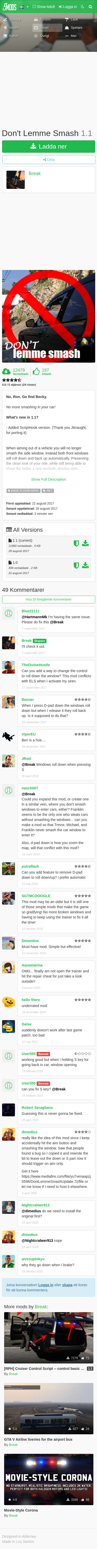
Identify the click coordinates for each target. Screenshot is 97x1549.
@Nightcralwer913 (37, 1240)
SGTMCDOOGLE (36, 896)
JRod (26, 759)
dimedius (29, 1132)
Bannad (43, 1054)
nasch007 (30, 788)
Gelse (26, 1024)
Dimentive (30, 941)
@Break (57, 622)
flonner (28, 700)
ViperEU (29, 734)
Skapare (39, 640)
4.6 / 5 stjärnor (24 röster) (19, 384)
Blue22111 (30, 611)
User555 (29, 1054)
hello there (31, 1000)
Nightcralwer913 (36, 1205)
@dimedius (31, 1211)
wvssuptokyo (33, 1259)
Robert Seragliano (37, 1108)
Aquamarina (32, 965)
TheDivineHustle (36, 665)
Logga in (45, 1285)
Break (35, 173)
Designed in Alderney (19, 1536)
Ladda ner (48, 146)
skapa (67, 1285)
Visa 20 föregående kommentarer (49, 599)
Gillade (46, 373)
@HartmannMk (34, 617)
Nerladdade (20, 373)
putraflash (30, 866)
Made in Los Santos (18, 1542)
